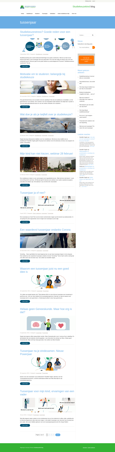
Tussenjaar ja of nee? (32, 192)
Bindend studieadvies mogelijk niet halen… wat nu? (87, 93)
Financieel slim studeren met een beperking (86, 121)
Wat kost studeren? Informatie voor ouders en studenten (86, 99)
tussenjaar (45, 54)
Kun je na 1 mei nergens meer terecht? (85, 116)
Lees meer (25, 66)
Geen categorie (37, 213)
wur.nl (93, 1)
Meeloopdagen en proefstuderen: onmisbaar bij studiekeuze (86, 153)
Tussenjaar (44, 13)
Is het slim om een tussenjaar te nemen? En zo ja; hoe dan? (87, 139)
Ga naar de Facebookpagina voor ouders (86, 59)
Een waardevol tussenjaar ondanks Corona (45, 229)
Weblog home (88, 1)
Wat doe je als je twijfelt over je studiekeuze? (46, 114)
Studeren (37, 13)
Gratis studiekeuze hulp (63, 13)
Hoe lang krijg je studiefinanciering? (84, 111)
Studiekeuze (30, 13)
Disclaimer (85, 447)
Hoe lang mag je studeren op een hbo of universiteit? (86, 87)
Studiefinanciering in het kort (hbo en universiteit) (86, 77)
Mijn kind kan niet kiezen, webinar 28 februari (46, 153)
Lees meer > (91, 164)
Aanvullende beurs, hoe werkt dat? (87, 82)
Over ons (74, 13)
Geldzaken (52, 13)
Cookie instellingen (91, 447)
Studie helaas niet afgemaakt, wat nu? (86, 179)
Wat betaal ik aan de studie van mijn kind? (86, 105)
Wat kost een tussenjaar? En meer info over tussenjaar (86, 127)
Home (22, 13)
